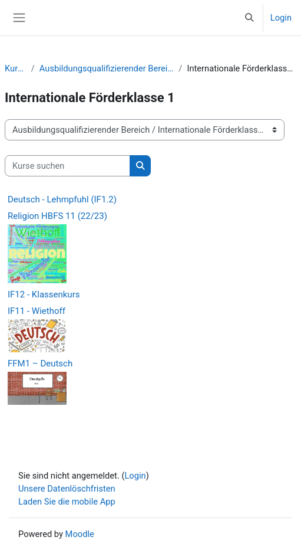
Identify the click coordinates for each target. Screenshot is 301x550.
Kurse (16, 68)
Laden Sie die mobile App (66, 501)
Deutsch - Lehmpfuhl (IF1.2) (62, 199)
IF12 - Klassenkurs (44, 294)
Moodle (79, 534)
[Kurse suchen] (67, 165)
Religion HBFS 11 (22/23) (57, 216)
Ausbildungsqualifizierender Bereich (106, 68)
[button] (249, 17)
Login (281, 17)
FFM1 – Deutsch (40, 363)
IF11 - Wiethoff (36, 311)
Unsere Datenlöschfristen (66, 488)
